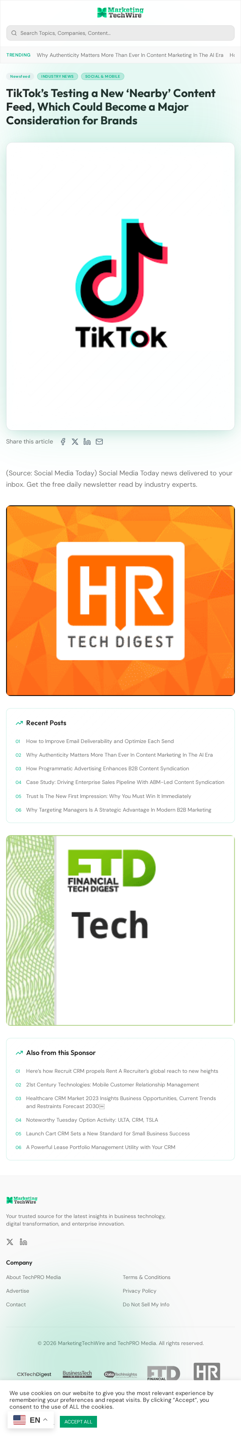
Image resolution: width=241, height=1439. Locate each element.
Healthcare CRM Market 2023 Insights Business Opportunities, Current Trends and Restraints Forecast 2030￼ (121, 1102)
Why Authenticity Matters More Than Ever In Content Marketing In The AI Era (130, 55)
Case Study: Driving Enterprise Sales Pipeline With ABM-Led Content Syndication (125, 782)
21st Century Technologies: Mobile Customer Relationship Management (112, 1084)
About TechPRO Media (33, 1277)
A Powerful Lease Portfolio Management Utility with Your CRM (100, 1147)
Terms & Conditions (147, 1277)
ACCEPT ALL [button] (78, 1422)
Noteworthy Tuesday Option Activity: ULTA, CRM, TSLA (92, 1119)
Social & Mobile (103, 76)
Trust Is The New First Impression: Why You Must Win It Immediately (108, 796)
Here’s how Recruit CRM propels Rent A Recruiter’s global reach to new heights (122, 1070)
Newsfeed (20, 76)
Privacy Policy (139, 1290)
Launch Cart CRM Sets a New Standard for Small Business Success (108, 1133)
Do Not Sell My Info (146, 1304)
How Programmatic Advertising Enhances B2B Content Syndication (107, 768)
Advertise (17, 1290)
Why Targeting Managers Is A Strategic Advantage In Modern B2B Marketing (118, 809)
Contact (16, 1304)
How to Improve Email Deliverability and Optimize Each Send (100, 741)
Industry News (57, 76)
